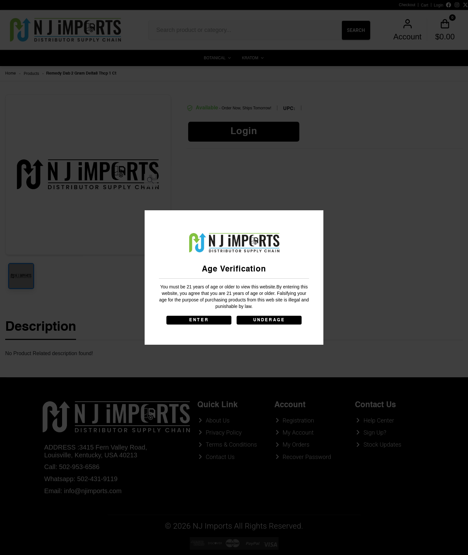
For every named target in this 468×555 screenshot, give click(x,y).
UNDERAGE (269, 320)
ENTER (199, 320)
